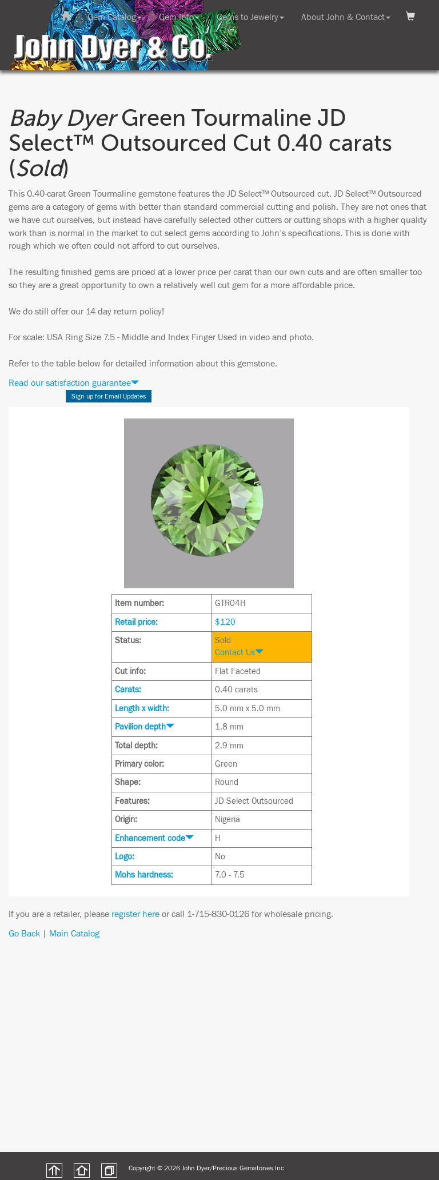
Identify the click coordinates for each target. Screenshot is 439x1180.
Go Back (24, 933)
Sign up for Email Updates (108, 396)
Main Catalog (74, 933)
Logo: (124, 857)
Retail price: (136, 622)
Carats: (128, 690)
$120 (225, 622)
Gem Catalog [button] (114, 17)
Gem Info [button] (179, 17)
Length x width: (142, 708)
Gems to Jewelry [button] (250, 17)
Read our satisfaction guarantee (74, 383)
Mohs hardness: (144, 875)
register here (135, 914)
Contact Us (239, 652)
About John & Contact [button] (345, 17)
